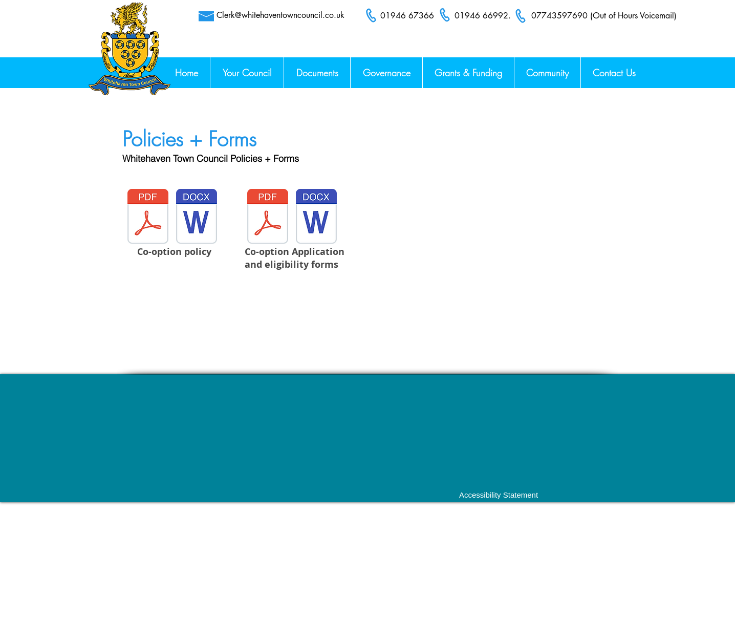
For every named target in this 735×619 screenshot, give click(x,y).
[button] (613, 72)
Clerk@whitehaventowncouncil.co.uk (280, 15)
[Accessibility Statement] (498, 494)
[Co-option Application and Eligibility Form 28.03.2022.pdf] (268, 217)
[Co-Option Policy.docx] (197, 217)
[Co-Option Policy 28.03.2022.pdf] (148, 217)
